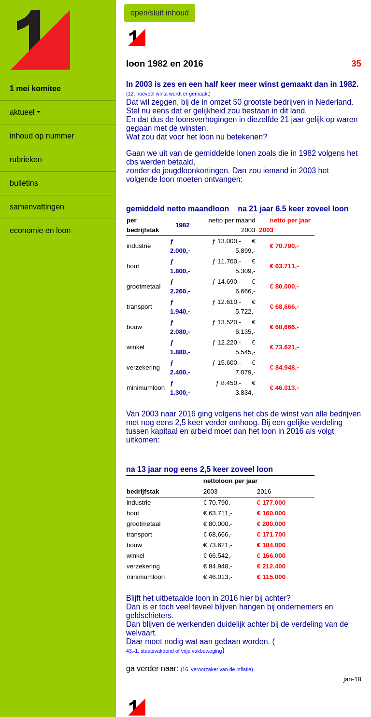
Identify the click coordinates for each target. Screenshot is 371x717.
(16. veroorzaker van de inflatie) (217, 669)
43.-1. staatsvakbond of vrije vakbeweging (174, 651)
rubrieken (26, 159)
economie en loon (40, 230)
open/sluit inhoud (159, 13)
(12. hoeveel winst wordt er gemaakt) (168, 94)
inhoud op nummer (42, 136)
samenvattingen (37, 207)
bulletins (24, 183)
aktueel (22, 112)
